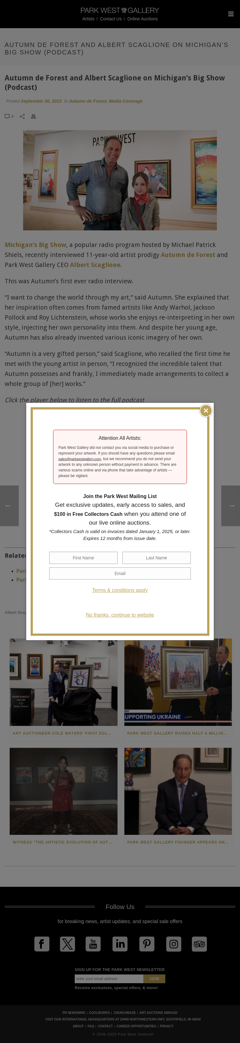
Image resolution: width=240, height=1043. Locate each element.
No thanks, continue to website (120, 615)
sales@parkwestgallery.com (79, 459)
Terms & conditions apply (120, 590)
